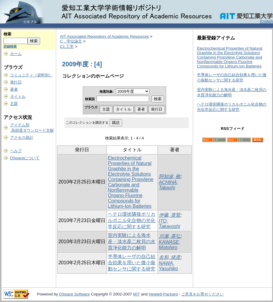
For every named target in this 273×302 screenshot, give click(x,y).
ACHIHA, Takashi (168, 185)
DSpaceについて (25, 158)
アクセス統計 (21, 137)
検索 (7, 34)
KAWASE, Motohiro (169, 245)
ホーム (16, 53)
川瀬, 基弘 (170, 236)
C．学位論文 (71, 41)
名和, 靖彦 (170, 257)
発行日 (16, 82)
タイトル (18, 96)
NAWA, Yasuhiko (168, 266)
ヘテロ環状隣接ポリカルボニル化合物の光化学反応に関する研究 (131, 220)
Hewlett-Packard (163, 294)
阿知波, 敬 (170, 176)
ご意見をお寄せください (202, 294)
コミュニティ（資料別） (31, 75)
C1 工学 (67, 46)
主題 (14, 103)
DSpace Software (74, 294)
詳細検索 (10, 46)
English (266, 21)
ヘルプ (16, 151)
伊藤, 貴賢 (170, 215)
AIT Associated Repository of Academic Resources (104, 36)
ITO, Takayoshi (169, 223)
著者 (14, 89)
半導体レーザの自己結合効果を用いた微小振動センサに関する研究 (131, 262)
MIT (136, 294)
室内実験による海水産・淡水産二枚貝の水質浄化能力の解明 (131, 241)
